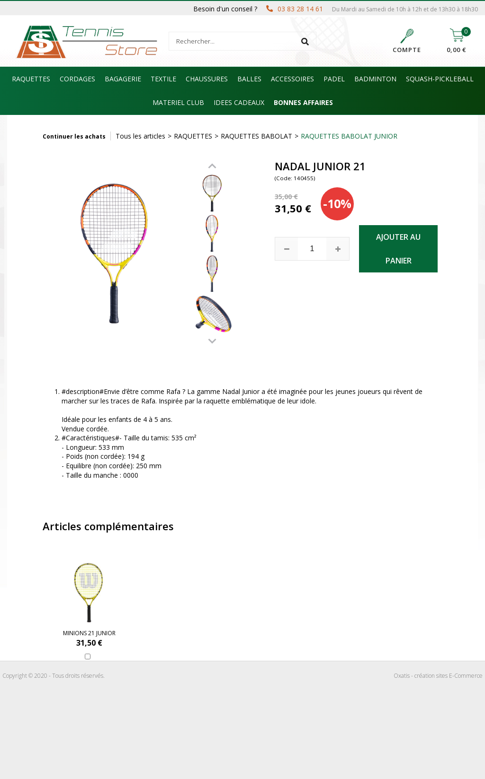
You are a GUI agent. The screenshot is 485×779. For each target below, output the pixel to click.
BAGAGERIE (123, 78)
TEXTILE (163, 78)
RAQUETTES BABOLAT (256, 135)
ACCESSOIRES (292, 78)
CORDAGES (77, 78)
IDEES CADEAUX (239, 102)
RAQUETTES (31, 78)
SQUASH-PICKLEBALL (440, 78)
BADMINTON (375, 78)
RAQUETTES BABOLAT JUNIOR (349, 135)
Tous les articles (140, 135)
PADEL (334, 78)
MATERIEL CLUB (178, 102)
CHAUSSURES (207, 78)
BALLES (249, 78)
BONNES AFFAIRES (303, 102)
